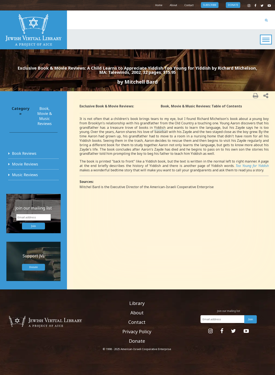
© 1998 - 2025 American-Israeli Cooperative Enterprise (137, 349)
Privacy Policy (136, 331)
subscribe (209, 5)
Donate (33, 267)
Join (33, 226)
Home (158, 5)
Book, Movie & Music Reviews (44, 116)
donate (233, 5)
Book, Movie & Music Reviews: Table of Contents (201, 106)
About (173, 5)
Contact (189, 5)
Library (137, 303)
